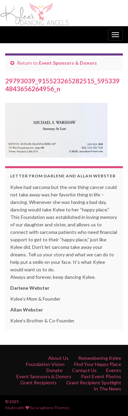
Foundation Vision (45, 364)
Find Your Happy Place (97, 364)
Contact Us (84, 370)
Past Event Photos (101, 376)
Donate (54, 370)
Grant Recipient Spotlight (93, 382)
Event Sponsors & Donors (68, 63)
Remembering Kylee (99, 358)
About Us (58, 358)
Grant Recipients (38, 382)
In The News (107, 388)
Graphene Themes (52, 407)
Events (113, 370)
